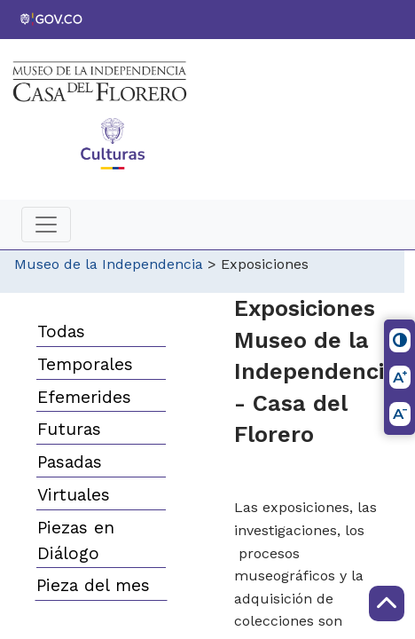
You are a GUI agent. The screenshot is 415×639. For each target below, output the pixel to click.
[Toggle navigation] (46, 224)
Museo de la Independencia (108, 264)
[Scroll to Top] (386, 603)
